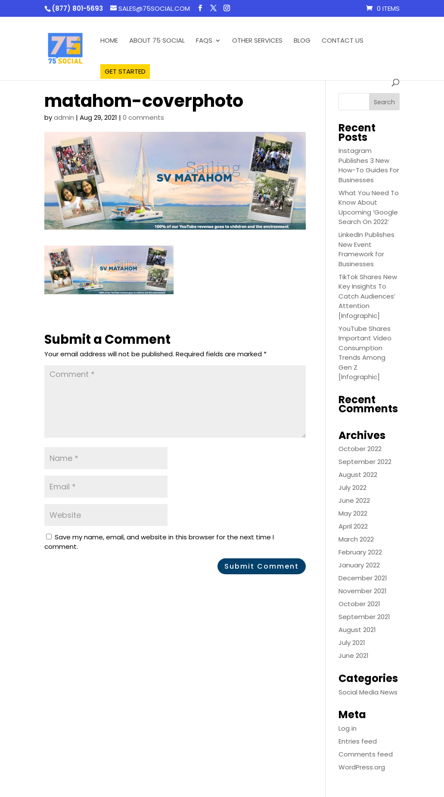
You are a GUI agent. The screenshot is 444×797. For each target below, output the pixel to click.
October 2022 (360, 448)
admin (64, 117)
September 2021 (364, 616)
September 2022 (364, 461)
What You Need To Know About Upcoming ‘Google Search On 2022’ (368, 207)
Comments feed (365, 754)
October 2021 (359, 603)
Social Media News (367, 692)
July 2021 (351, 642)
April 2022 (353, 526)
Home (109, 41)
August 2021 (357, 629)
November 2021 (362, 590)
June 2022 (354, 500)
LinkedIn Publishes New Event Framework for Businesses (366, 249)
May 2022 (352, 513)
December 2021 (362, 577)
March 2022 (356, 539)
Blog (302, 41)
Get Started (125, 71)
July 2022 (352, 487)
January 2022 (359, 565)
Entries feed (357, 741)
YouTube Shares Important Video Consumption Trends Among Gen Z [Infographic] (364, 353)
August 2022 (357, 474)
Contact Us (342, 41)
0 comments (143, 117)
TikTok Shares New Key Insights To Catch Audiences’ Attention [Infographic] (367, 296)
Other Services (257, 41)
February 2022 (360, 552)
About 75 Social (157, 41)
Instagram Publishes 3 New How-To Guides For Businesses (368, 165)
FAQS (204, 41)
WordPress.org (361, 767)
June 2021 (353, 655)
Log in (347, 728)
